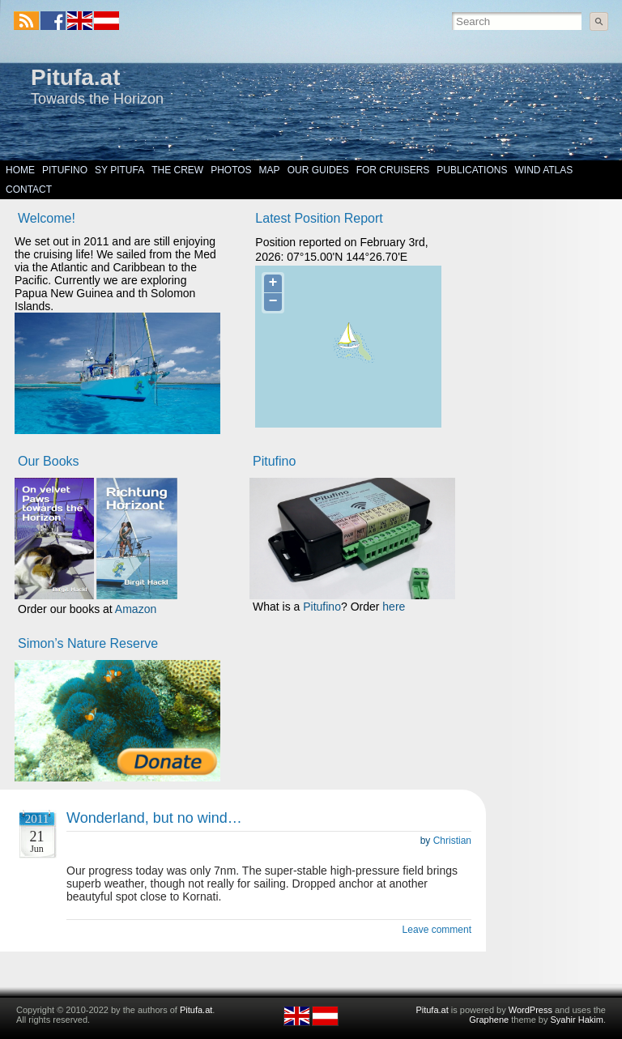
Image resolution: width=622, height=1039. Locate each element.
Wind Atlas (543, 170)
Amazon (135, 609)
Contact (29, 189)
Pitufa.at (75, 77)
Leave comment (437, 929)
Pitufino (64, 170)
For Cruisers (393, 170)
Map (269, 170)
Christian (452, 840)
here (393, 606)
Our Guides (318, 170)
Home (20, 170)
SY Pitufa (119, 170)
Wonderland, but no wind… (154, 818)
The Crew (177, 170)
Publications (472, 170)
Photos (231, 170)
